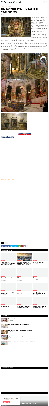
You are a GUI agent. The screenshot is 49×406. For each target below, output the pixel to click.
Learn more (12, 399)
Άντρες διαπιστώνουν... (38, 262)
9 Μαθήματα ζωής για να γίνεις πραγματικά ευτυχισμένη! (40, 293)
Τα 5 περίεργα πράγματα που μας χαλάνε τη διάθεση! (23, 307)
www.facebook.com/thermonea (24, 196)
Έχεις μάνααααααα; (5, 306)
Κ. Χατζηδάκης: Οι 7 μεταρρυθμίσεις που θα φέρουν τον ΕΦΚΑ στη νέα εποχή (8, 263)
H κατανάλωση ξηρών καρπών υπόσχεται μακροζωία (40, 307)
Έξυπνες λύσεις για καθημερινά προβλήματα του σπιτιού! (8, 278)
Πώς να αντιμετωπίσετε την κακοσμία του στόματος (20, 330)
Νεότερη (4, 312)
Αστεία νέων (20, 292)
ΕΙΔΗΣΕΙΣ (10, 6)
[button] (2, 2)
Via (2, 52)
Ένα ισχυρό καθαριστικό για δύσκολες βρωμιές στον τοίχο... (21, 341)
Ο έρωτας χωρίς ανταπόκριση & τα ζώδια (24, 278)
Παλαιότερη (44, 312)
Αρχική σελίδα (4, 6)
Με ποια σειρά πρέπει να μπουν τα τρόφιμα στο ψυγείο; (20, 318)
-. (6, 177)
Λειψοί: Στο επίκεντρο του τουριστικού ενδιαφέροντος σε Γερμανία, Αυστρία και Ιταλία (24, 263)
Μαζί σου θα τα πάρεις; (38, 277)
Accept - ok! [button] (6, 402)
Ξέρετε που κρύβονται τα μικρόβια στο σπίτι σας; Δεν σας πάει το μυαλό (24, 335)
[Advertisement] (29, 155)
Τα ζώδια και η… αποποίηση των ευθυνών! (7, 293)
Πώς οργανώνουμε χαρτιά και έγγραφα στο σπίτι (19, 324)
